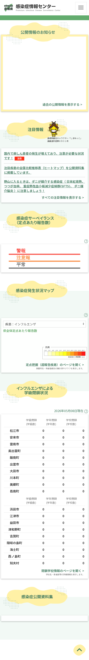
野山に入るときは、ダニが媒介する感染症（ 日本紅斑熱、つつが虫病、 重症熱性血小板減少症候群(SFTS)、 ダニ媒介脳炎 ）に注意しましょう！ (44, 186)
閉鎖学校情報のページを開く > (62, 570)
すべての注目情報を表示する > (63, 197)
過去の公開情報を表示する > (62, 104)
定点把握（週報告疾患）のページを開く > (55, 364)
